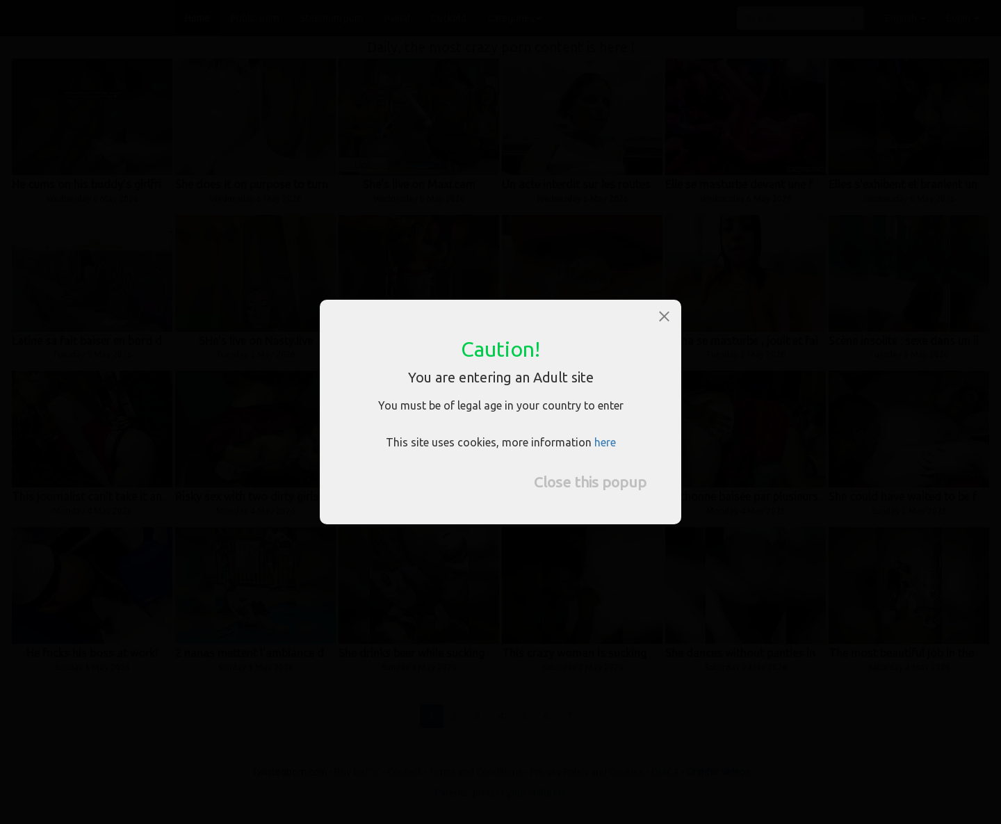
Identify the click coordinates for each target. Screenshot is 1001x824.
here (605, 442)
